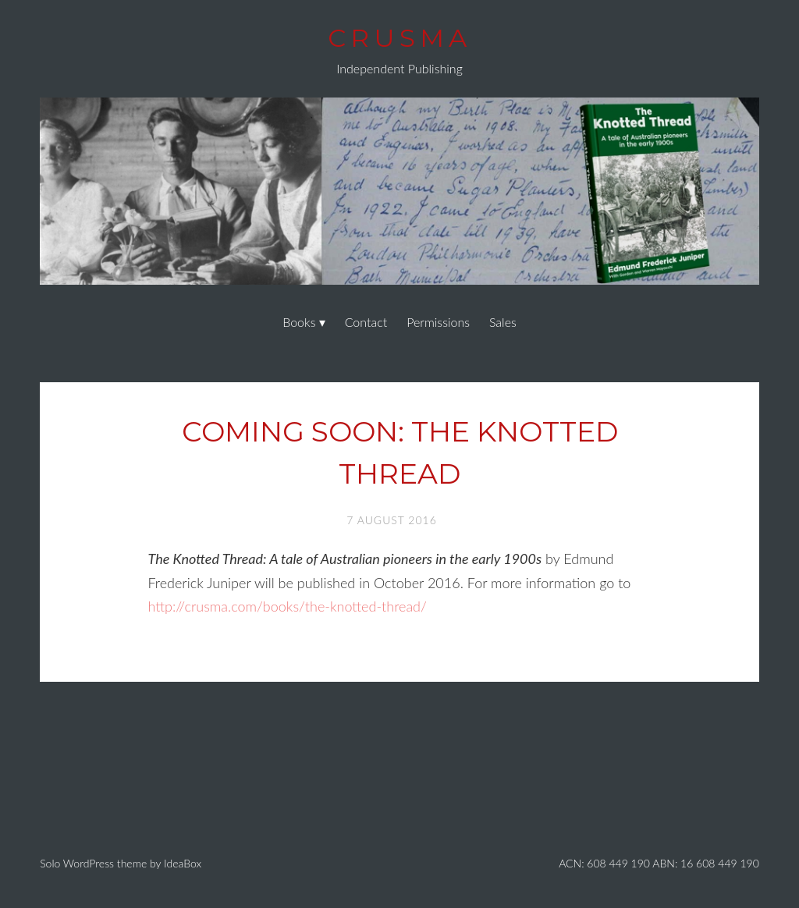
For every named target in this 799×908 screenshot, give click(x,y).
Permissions (438, 321)
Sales (503, 321)
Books (298, 321)
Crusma (399, 38)
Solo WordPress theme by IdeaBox (120, 863)
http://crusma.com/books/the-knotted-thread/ (286, 606)
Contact (366, 321)
